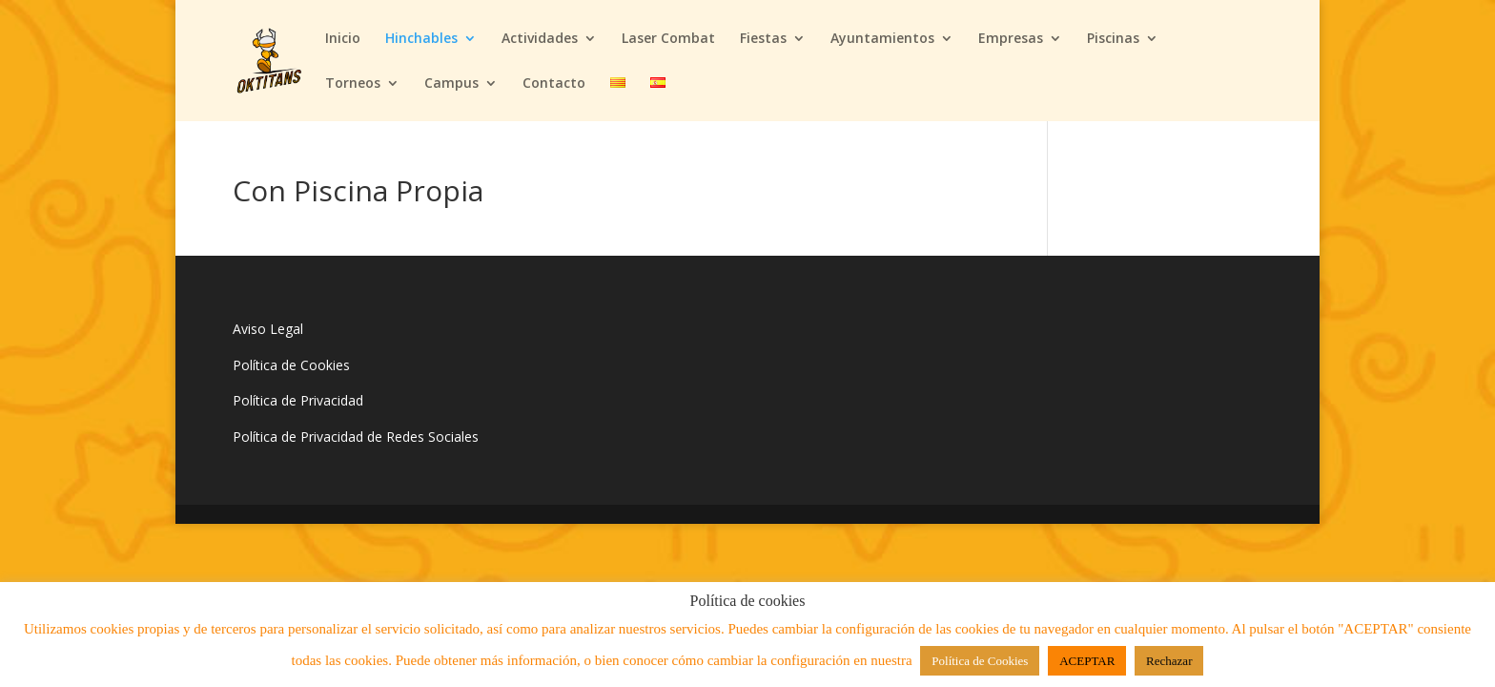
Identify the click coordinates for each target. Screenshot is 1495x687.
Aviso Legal (268, 329)
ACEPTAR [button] (1087, 661)
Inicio (342, 39)
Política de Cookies (291, 365)
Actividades (540, 39)
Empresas (1010, 39)
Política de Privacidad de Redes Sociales (356, 436)
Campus (451, 84)
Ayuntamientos (882, 39)
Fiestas (763, 39)
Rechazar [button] (1169, 661)
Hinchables (421, 39)
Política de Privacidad (298, 400)
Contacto (553, 84)
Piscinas (1113, 39)
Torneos (352, 84)
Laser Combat (668, 39)
